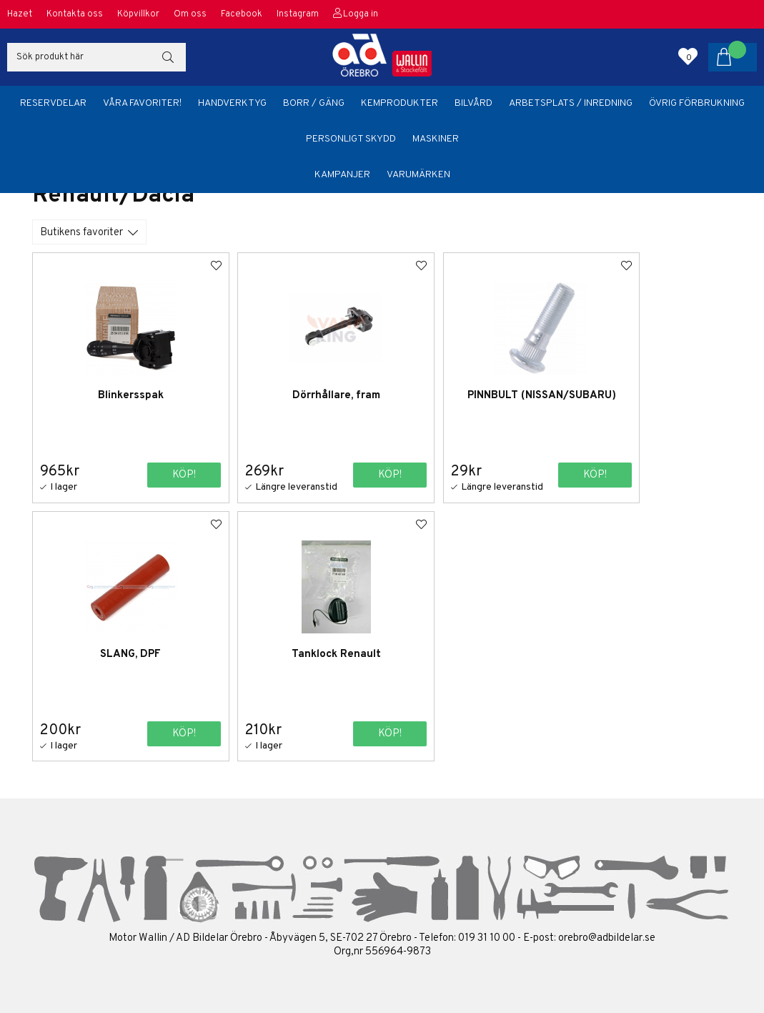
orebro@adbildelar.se (606, 937)
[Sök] (96, 57)
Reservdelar (53, 103)
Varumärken (418, 175)
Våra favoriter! (142, 103)
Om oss (190, 14)
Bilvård (473, 103)
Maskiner (435, 139)
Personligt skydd (351, 139)
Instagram (298, 14)
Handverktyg (232, 103)
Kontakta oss (74, 14)
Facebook (241, 14)
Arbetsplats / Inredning (570, 103)
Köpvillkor (138, 14)
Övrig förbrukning (697, 103)
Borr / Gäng (313, 103)
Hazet (19, 14)
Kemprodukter (399, 103)
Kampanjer (342, 175)
